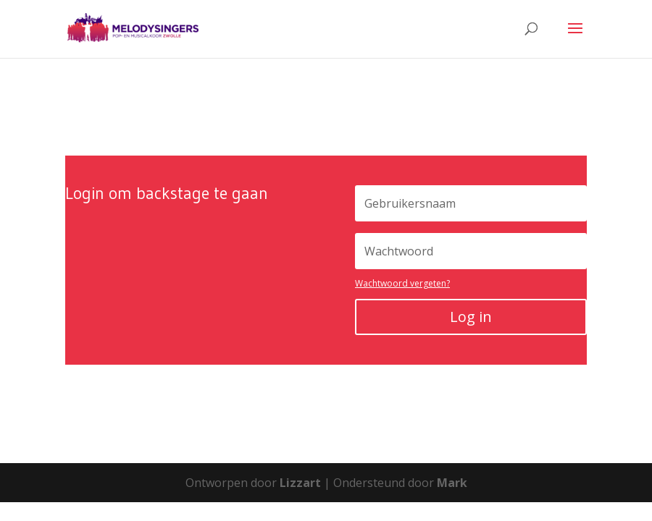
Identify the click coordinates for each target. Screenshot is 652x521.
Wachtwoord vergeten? (402, 283)
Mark (452, 483)
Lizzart (300, 483)
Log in (471, 316)
